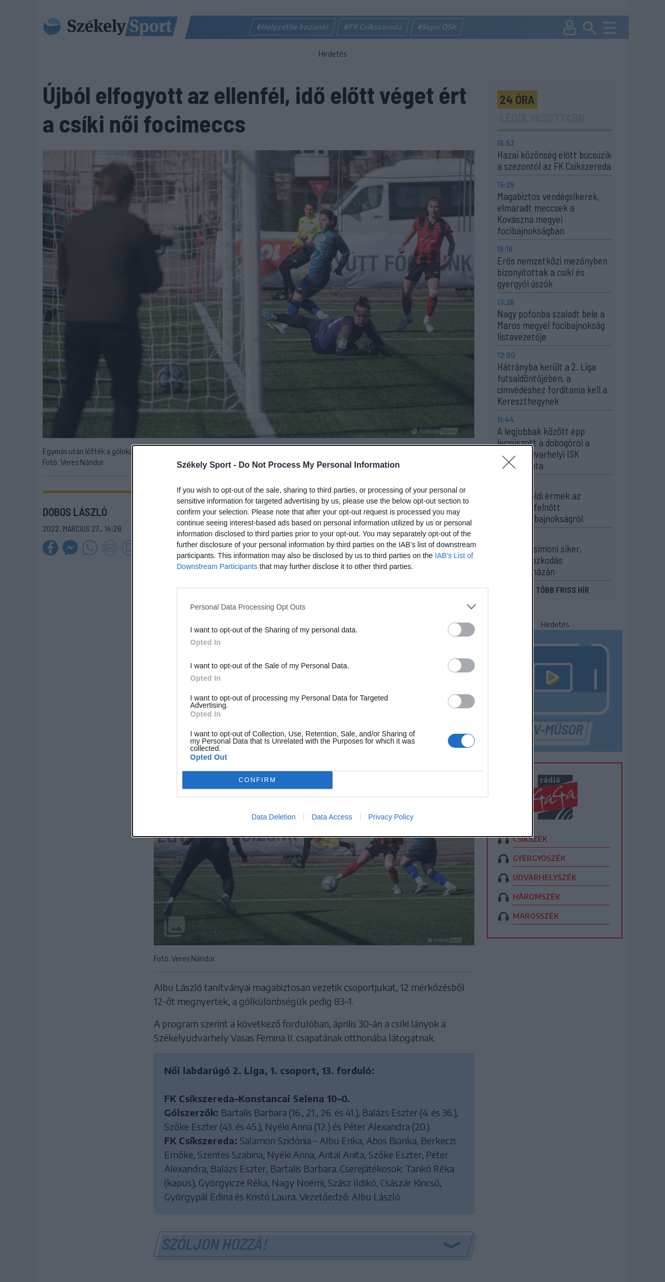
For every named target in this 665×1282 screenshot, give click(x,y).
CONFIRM (257, 780)
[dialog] (332, 641)
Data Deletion (273, 817)
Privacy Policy (391, 817)
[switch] (461, 630)
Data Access (332, 817)
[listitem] (332, 606)
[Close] (512, 465)
